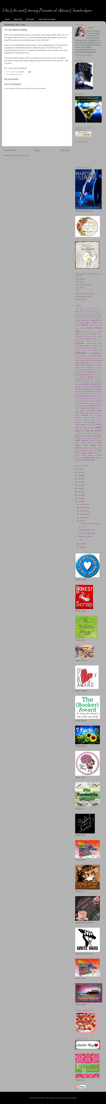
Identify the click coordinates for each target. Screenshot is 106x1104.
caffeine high (93, 334)
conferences (80, 343)
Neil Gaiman (98, 394)
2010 (79, 501)
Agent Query (79, 288)
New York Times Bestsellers (84, 294)
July (81, 520)
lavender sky (98, 377)
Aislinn (97, 313)
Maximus (85, 387)
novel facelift (98, 398)
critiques (95, 346)
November (83, 508)
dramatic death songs (82, 350)
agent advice (79, 311)
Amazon (84, 315)
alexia (91, 28)
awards (95, 320)
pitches (83, 408)
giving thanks (80, 363)
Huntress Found (89, 370)
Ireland (98, 374)
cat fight (99, 334)
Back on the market (85, 536)
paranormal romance (87, 403)
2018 (79, 475)
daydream (81, 348)
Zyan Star (79, 460)
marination (78, 384)
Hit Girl (95, 367)
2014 (79, 488)
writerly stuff (89, 457)
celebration (79, 336)
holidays (81, 370)
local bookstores (96, 382)
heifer (90, 367)
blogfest (84, 325)
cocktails (99, 338)
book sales (86, 331)
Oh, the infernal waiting (87, 533)
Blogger (73, 1098)
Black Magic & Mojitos (89, 323)
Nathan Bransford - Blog (83, 296)
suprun (59, 1098)
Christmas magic (90, 338)
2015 (79, 485)
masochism (78, 387)
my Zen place (80, 394)
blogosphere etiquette (95, 325)
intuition (93, 374)
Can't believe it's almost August (89, 523)
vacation (85, 448)
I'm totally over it (81, 372)
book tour (94, 331)
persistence (93, 405)
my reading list (97, 389)
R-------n (82, 527)
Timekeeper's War (81, 438)
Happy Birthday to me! (87, 530)
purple (88, 410)
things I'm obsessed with (83, 436)
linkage (77, 379)
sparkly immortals (81, 424)
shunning (86, 420)
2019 (79, 472)
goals (87, 363)
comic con (98, 341)
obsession (84, 401)
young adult (98, 458)
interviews (86, 374)
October (83, 511)
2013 (79, 492)
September (83, 514)
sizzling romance (96, 420)
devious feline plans (90, 348)
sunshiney (91, 428)
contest (88, 343)
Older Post (65, 150)
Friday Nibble (85, 360)
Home (7, 19)
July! (81, 540)
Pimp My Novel (80, 299)
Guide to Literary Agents (83, 285)
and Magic (90, 315)
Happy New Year (91, 365)
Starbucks (99, 424)
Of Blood (91, 401)
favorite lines (85, 358)
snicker (85, 422)
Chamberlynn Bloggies (89, 336)
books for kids (84, 334)
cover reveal (97, 343)
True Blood (98, 440)
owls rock (78, 403)
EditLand (80, 352)
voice (100, 448)
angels (95, 315)
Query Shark (79, 282)
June (81, 544)
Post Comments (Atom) (21, 155)
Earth (100, 350)
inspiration (91, 372)
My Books (30, 19)
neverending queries (82, 396)
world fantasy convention (92, 455)
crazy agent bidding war (83, 346)
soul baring (91, 422)
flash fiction (94, 358)
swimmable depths (80, 433)
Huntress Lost (98, 369)
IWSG (90, 377)
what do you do (91, 450)
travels (92, 440)
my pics (89, 389)
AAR (77, 291)
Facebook (93, 356)
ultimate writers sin (16, 74)
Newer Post (9, 150)
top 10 (100, 438)
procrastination (91, 408)
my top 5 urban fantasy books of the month (88, 391)
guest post (93, 363)
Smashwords (78, 422)
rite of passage (96, 415)
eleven (87, 353)
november (77, 401)
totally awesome (82, 440)
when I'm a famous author (88, 451)
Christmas (81, 338)
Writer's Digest (79, 457)
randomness (89, 413)
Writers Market (80, 279)
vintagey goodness (93, 448)
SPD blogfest (91, 424)
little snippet (84, 382)
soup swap (99, 422)
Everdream (94, 353)
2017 (79, 479)
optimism (98, 401)
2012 (79, 495)
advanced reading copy (95, 308)
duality (94, 350)
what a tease (79, 450)
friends (92, 360)
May (81, 547)
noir (93, 398)
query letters (96, 410)
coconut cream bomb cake (84, 341)
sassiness (92, 417)
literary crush (85, 379)
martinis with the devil (92, 384)
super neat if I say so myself (88, 429)
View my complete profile (84, 55)
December (83, 504)
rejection (84, 415)
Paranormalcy (98, 403)
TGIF (100, 433)
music (90, 387)
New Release (94, 396)
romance (77, 417)
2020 (79, 469)
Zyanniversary (89, 460)
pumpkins (82, 410)
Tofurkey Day (92, 438)
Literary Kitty (94, 379)
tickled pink (97, 436)
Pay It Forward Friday (82, 406)
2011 (79, 498)
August (82, 517)
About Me (18, 19)
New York (88, 398)
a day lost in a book (81, 308)
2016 (79, 482)
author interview (86, 320)
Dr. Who (99, 348)
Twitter (77, 443)
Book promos (80, 328)
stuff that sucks (81, 428)
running (85, 417)
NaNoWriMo (89, 394)
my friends (82, 389)
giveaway (98, 360)
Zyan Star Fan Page (47, 19)
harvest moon (83, 367)
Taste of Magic (92, 433)
